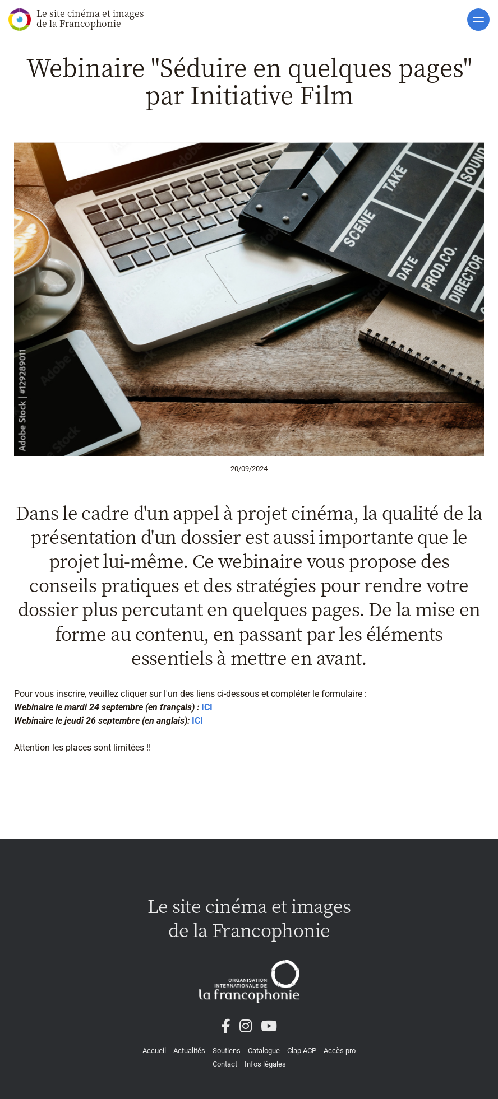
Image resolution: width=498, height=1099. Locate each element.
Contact (225, 1064)
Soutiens (227, 1050)
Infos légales (265, 1064)
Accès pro (340, 1050)
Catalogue (264, 1050)
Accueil (154, 1050)
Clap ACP (301, 1050)
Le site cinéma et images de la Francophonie (76, 19)
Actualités (189, 1050)
